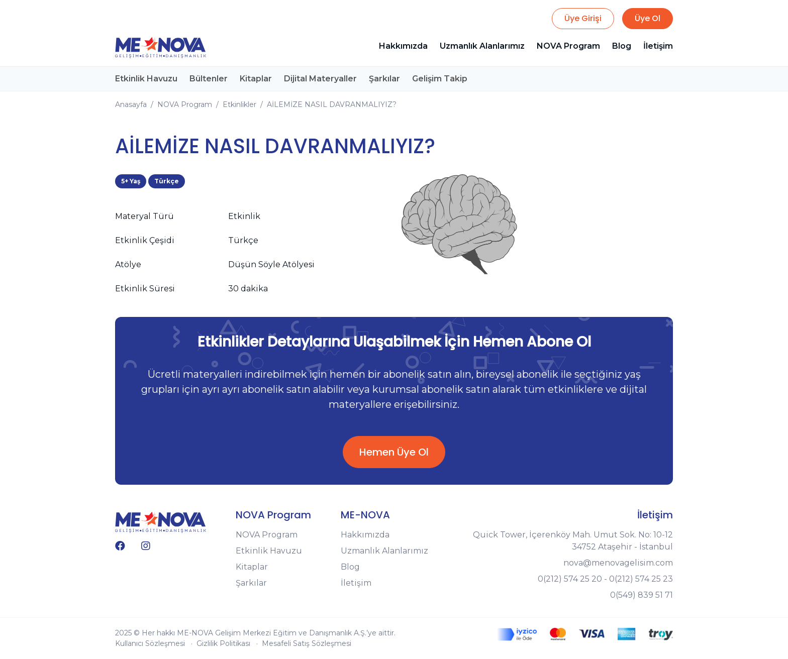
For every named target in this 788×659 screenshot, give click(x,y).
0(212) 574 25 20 (570, 579)
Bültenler (208, 78)
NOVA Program (568, 46)
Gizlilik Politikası (223, 643)
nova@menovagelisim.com (618, 563)
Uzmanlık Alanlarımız (482, 46)
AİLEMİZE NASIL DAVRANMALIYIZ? (332, 104)
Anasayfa (131, 104)
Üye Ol (647, 18)
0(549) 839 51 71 (641, 595)
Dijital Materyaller (320, 78)
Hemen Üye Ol (394, 452)
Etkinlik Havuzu (146, 78)
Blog (621, 46)
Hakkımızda (403, 46)
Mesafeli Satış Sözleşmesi (306, 643)
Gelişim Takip (439, 78)
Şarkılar (384, 78)
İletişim (658, 46)
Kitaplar (256, 78)
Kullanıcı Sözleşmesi (150, 643)
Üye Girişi (583, 18)
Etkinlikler (239, 104)
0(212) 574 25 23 (641, 579)
